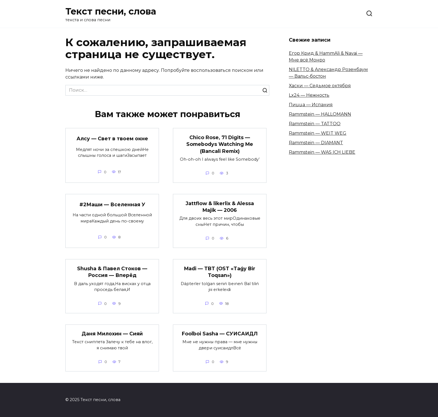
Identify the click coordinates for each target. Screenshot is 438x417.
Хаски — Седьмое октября (320, 85)
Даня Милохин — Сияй (112, 334)
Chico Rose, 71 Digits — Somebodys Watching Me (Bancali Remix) (219, 144)
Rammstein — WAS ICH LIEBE (322, 152)
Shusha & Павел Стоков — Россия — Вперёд (112, 272)
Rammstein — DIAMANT (316, 142)
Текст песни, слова (110, 11)
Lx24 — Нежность (309, 95)
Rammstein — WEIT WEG (317, 133)
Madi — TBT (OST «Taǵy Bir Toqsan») (219, 272)
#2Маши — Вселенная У (112, 204)
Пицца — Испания (311, 104)
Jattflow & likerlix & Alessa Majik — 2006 (220, 206)
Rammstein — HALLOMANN (320, 114)
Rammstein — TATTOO (315, 123)
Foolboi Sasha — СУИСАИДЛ (220, 334)
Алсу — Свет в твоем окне (112, 138)
